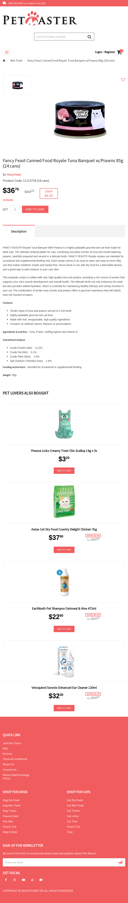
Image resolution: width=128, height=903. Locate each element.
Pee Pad (8, 821)
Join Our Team (12, 743)
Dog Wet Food (11, 805)
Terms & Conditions (15, 759)
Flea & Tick (9, 826)
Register (109, 52)
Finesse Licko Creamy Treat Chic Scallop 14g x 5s (64, 451)
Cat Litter (73, 816)
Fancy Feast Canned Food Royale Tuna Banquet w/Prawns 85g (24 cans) (71, 60)
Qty (5, 209)
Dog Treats (10, 810)
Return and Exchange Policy (16, 776)
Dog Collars (10, 832)
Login (99, 52)
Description (18, 231)
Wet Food (16, 60)
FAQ (5, 748)
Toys (70, 832)
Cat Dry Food (75, 800)
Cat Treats (73, 810)
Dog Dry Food (11, 800)
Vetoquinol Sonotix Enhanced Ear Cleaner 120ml (64, 688)
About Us (8, 764)
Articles (7, 753)
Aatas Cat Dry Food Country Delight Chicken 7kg (64, 529)
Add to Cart (35, 209)
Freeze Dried (10, 816)
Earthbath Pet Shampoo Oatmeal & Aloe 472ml (64, 608)
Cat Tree (72, 821)
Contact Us (10, 769)
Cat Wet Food (75, 805)
